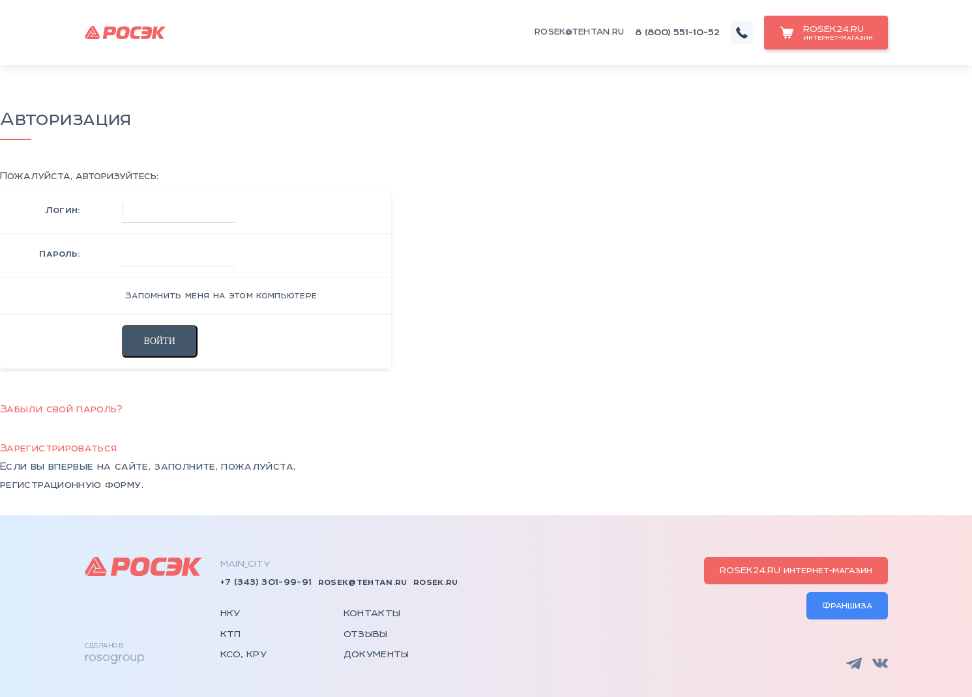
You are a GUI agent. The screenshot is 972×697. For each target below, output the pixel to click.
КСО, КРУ (243, 654)
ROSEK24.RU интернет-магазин (796, 570)
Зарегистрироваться (58, 448)
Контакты (372, 613)
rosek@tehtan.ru (580, 32)
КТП (230, 634)
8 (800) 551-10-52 (677, 32)
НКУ (230, 613)
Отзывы (366, 634)
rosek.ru (435, 582)
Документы (376, 654)
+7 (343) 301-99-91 (266, 582)
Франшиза (847, 606)
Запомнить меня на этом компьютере (219, 296)
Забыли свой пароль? (61, 409)
